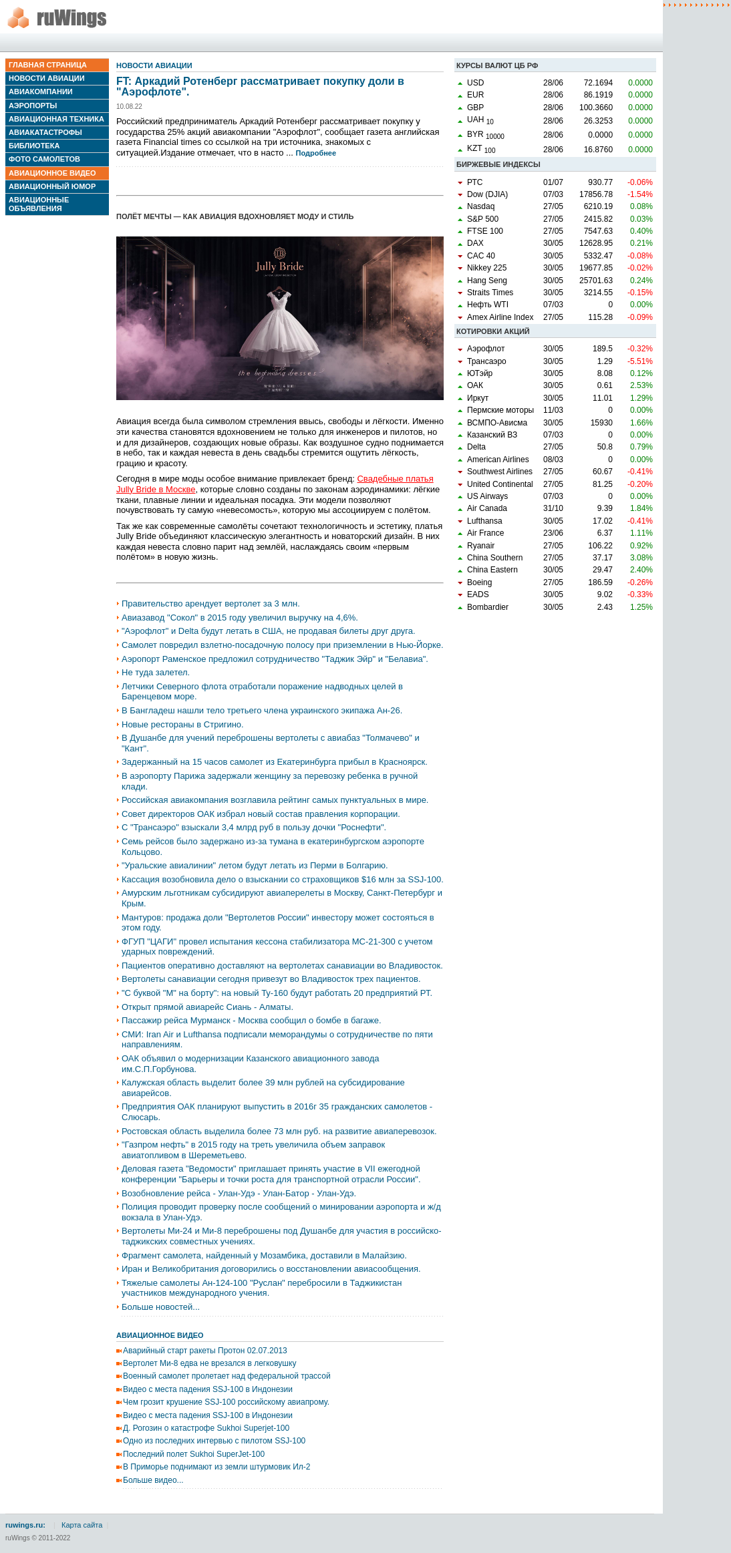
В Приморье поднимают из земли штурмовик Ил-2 (216, 1467)
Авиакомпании (41, 92)
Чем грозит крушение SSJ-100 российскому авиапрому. (226, 1402)
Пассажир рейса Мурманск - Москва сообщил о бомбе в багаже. (252, 1020)
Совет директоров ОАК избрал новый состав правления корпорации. (261, 814)
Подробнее (316, 153)
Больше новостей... (161, 1307)
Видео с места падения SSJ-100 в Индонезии (208, 1389)
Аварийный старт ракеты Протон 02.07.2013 (205, 1350)
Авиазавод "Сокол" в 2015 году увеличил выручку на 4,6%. (240, 618)
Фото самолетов (44, 159)
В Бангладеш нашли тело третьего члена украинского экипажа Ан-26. (262, 710)
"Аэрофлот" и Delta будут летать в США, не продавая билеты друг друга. (269, 631)
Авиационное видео (52, 173)
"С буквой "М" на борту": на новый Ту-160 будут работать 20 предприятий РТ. (277, 993)
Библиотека (34, 146)
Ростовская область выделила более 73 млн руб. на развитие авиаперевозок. (279, 1131)
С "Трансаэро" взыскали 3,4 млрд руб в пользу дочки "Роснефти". (254, 827)
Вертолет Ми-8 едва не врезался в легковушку (209, 1363)
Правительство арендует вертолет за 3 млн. (211, 603)
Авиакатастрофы (45, 132)
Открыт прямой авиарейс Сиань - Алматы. (207, 1007)
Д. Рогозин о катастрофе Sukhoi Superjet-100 (206, 1428)
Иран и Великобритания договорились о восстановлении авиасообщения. (271, 1269)
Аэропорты (33, 106)
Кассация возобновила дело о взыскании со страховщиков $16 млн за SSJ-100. (283, 879)
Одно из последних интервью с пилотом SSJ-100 (214, 1440)
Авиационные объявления (39, 204)
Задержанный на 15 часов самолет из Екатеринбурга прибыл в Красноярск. (275, 762)
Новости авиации (47, 78)
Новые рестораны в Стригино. (183, 724)
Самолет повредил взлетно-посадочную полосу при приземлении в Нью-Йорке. (283, 645)
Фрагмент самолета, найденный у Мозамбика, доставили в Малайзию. (264, 1255)
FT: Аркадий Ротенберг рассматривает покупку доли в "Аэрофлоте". (260, 86)
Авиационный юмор (52, 186)
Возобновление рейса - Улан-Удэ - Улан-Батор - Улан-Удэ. (239, 1193)
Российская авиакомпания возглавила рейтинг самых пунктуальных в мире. (275, 800)
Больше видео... (153, 1480)
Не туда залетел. (156, 672)
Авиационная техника (56, 119)
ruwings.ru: (25, 1525)
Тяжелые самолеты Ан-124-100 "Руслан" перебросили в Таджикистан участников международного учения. (262, 1288)
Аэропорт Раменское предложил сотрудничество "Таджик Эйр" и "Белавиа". (275, 659)
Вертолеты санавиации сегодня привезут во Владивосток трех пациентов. (271, 979)
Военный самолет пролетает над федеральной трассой (227, 1376)
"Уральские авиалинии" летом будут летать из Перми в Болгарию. (255, 865)
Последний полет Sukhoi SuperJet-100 (194, 1454)
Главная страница (48, 65)
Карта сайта (81, 1525)
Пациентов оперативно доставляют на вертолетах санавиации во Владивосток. (282, 966)
